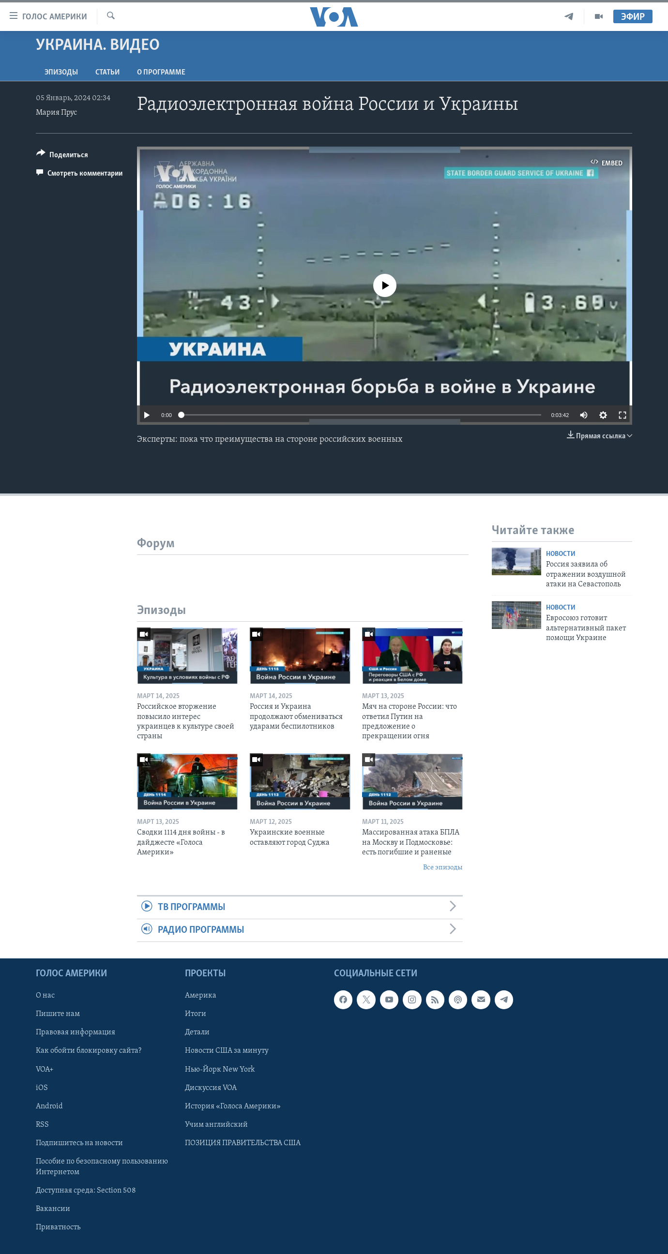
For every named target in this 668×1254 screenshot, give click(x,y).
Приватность (58, 1227)
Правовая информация (75, 1033)
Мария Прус (56, 113)
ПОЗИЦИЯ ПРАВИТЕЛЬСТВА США (243, 1143)
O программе (161, 72)
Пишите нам (58, 1014)
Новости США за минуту (227, 1051)
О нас (45, 996)
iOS (42, 1088)
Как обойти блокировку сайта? (88, 1051)
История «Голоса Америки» (233, 1106)
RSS (42, 1125)
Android (49, 1106)
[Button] (62, 156)
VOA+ (45, 1070)
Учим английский (216, 1125)
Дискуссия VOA (211, 1088)
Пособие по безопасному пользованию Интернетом (102, 1167)
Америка (200, 996)
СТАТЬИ (107, 72)
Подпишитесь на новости (79, 1143)
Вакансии (53, 1209)
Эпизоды (61, 72)
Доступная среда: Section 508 (86, 1190)
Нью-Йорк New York (220, 1070)
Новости (561, 554)
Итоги (195, 1014)
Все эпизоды (443, 867)
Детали (197, 1033)
